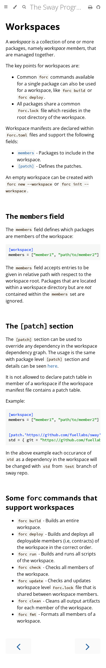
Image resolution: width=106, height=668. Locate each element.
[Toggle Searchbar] (24, 7)
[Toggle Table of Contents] (5, 7)
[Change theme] (15, 7)
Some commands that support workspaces (51, 502)
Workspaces (33, 26)
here (52, 366)
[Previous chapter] (18, 646)
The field (35, 216)
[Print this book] (91, 7)
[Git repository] (98, 7)
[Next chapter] (87, 646)
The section (39, 325)
